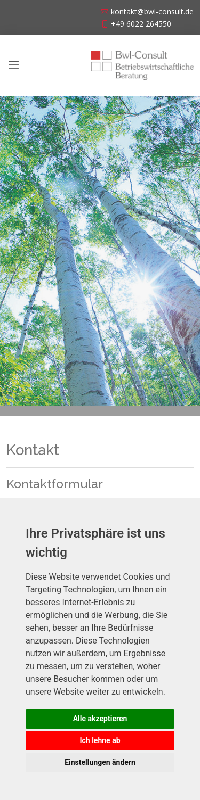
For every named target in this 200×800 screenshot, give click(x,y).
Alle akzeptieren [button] (100, 718)
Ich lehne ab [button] (99, 740)
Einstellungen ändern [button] (100, 762)
